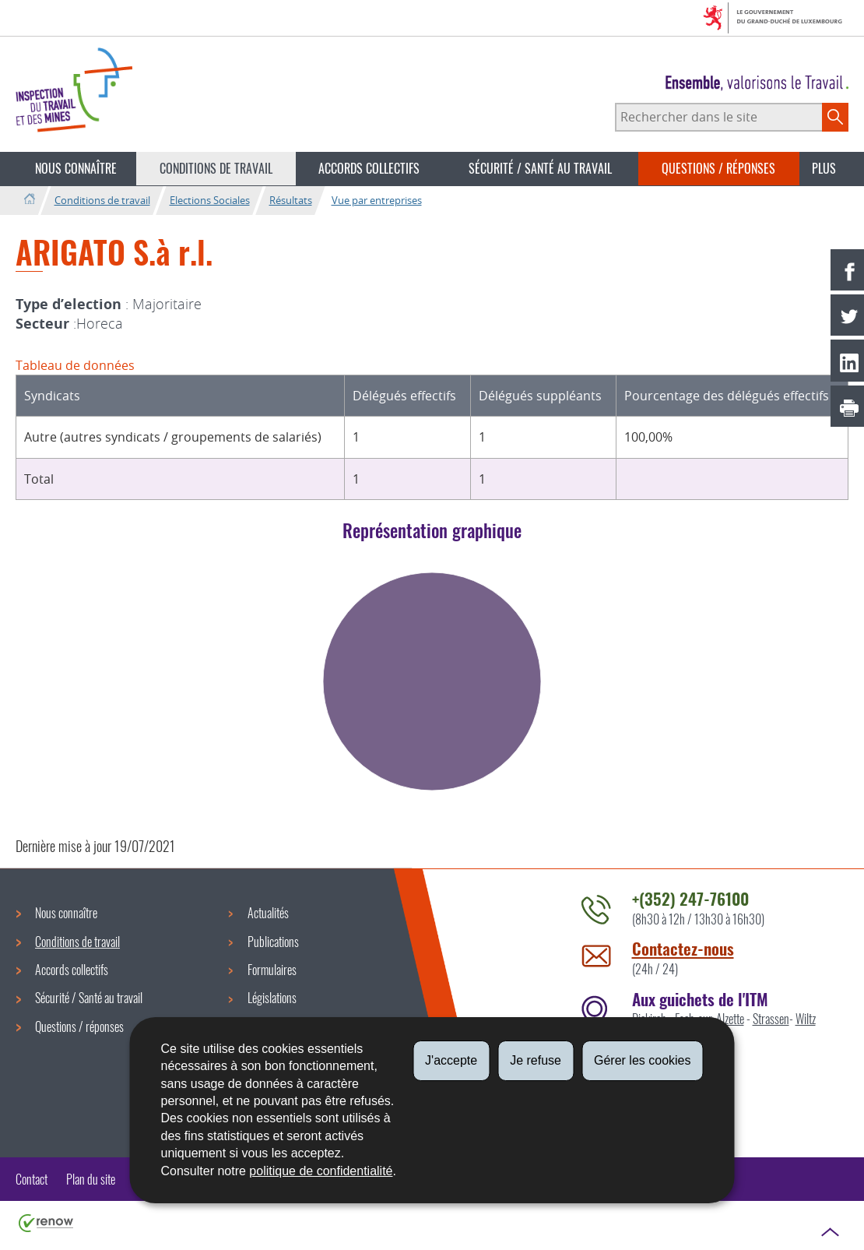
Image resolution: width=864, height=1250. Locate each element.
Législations (272, 997)
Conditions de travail (216, 168)
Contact (31, 1179)
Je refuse (535, 1060)
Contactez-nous (683, 948)
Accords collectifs (369, 168)
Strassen (771, 1018)
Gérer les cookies (642, 1060)
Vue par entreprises (377, 200)
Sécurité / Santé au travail (540, 168)
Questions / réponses (718, 168)
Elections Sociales (210, 200)
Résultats (290, 200)
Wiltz (806, 1018)
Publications (273, 941)
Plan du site (90, 1179)
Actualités (268, 912)
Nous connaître (76, 168)
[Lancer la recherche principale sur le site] (835, 117)
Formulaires (272, 969)
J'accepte (451, 1060)
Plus (824, 168)
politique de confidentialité (320, 1171)
